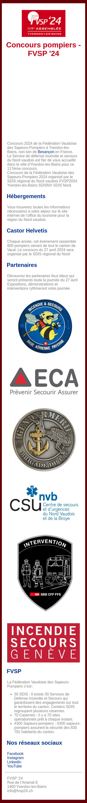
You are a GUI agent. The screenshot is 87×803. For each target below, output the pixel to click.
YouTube (14, 766)
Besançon (46, 152)
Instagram (15, 758)
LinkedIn (14, 762)
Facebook (15, 754)
